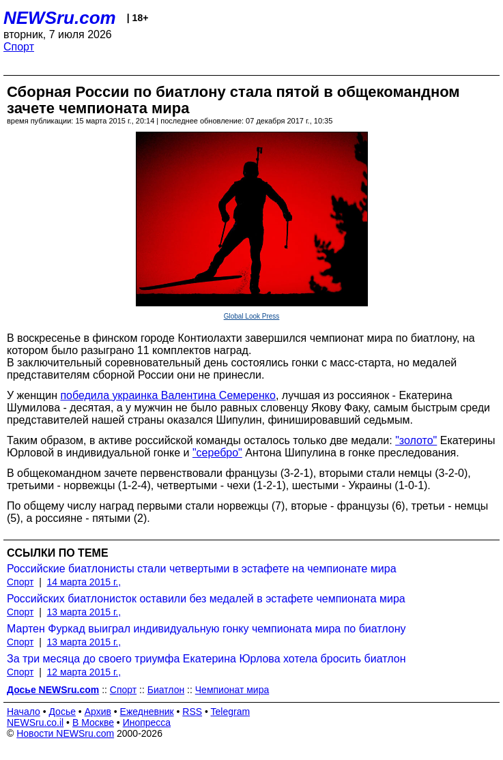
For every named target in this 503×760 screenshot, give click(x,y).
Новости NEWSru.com (65, 733)
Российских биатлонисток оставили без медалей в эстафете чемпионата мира (206, 598)
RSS (192, 711)
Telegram (230, 711)
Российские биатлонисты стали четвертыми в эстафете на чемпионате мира (202, 568)
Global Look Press (252, 316)
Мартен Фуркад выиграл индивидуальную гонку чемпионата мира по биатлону (206, 628)
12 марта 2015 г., (84, 672)
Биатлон (165, 689)
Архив (98, 711)
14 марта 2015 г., (84, 581)
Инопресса (147, 722)
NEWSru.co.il (35, 722)
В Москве (93, 722)
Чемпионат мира (232, 689)
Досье (62, 711)
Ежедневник (147, 711)
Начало (23, 711)
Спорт (18, 47)
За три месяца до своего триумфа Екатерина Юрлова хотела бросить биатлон (206, 658)
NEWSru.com (59, 18)
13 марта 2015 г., (84, 611)
